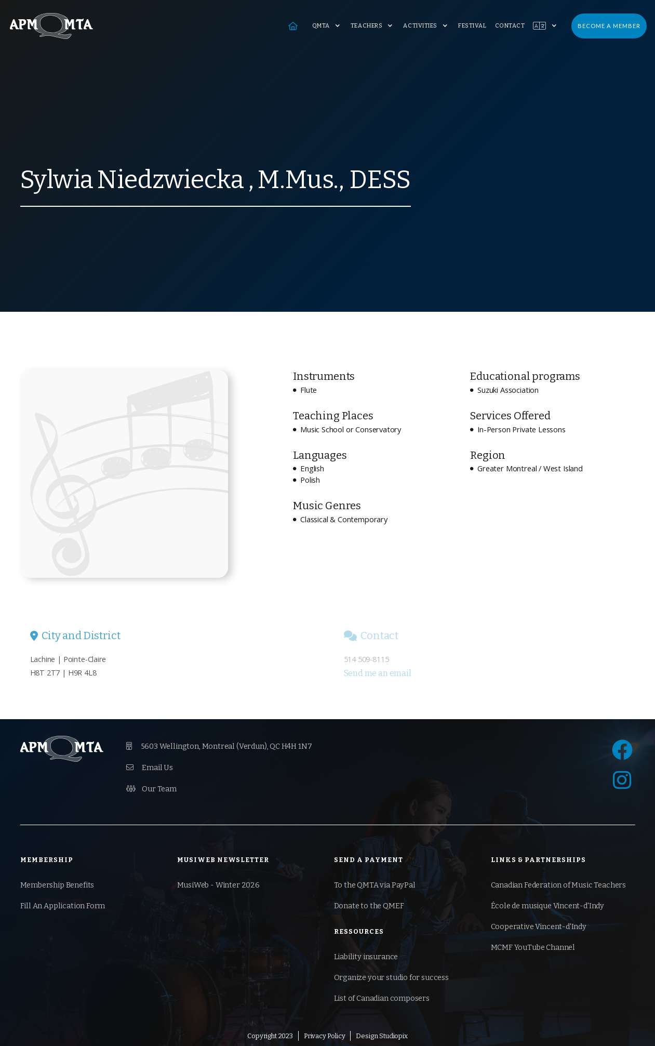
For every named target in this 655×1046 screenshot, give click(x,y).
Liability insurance (366, 956)
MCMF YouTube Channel (533, 947)
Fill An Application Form (62, 906)
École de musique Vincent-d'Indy (548, 906)
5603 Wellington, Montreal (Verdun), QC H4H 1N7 (219, 746)
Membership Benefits (57, 885)
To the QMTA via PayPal (375, 885)
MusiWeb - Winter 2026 (218, 885)
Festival (472, 25)
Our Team (151, 789)
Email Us (149, 767)
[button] (327, 26)
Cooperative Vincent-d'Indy (538, 926)
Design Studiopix (381, 1036)
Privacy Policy (324, 1036)
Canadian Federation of (558, 885)
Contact (510, 25)
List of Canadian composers (382, 998)
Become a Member (609, 25)
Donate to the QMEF (369, 906)
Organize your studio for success (391, 977)
